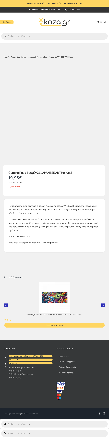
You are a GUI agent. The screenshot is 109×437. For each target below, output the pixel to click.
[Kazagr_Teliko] (54, 13)
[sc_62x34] (60, 387)
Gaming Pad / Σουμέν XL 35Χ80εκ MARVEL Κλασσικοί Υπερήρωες (54, 314)
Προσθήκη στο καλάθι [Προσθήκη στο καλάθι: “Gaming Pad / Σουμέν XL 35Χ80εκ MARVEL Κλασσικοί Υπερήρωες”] (54, 325)
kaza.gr (19, 413)
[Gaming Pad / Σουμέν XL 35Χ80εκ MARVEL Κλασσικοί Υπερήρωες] (54, 297)
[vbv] (61, 382)
